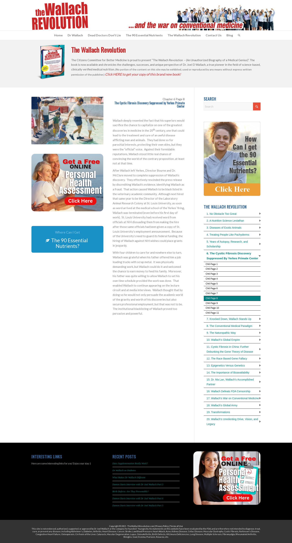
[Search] (237, 35)
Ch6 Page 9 (212, 303)
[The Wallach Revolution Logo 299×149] (59, 16)
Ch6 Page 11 (212, 313)
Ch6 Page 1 (212, 264)
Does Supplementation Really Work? (130, 463)
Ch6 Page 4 (212, 278)
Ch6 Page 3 (212, 274)
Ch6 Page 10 (212, 308)
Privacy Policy (162, 526)
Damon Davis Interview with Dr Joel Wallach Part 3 (137, 484)
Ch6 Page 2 (212, 269)
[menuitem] (58, 35)
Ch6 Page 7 (212, 293)
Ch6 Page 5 (212, 283)
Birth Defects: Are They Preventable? (130, 491)
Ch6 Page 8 (212, 298)
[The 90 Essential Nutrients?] (67, 239)
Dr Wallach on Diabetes (124, 470)
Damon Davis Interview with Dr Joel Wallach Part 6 (137, 498)
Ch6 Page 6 (212, 288)
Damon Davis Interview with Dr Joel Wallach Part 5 (137, 505)
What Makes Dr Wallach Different (128, 477)
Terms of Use (176, 526)
